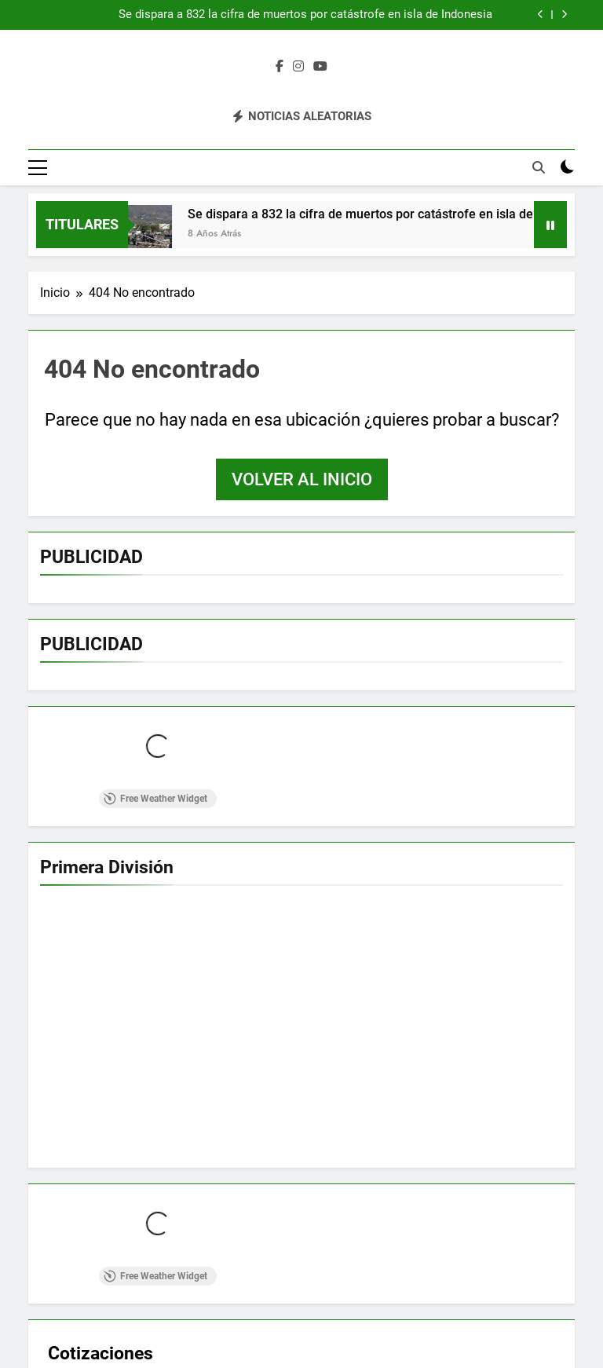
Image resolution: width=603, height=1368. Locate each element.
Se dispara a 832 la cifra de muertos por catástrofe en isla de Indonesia (305, 15)
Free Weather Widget (155, 798)
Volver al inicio (302, 479)
